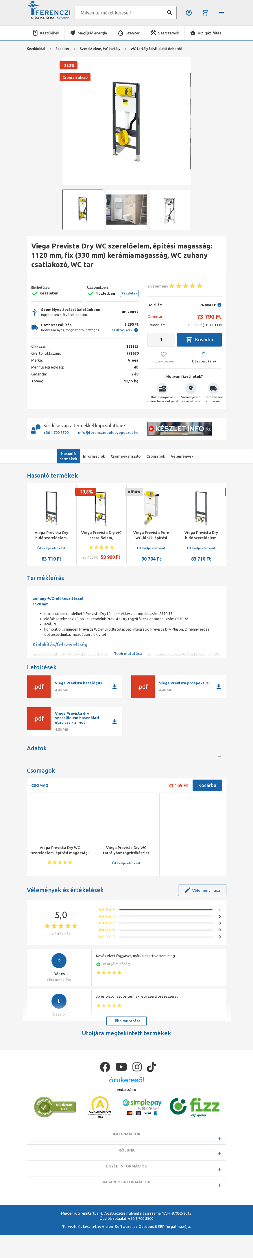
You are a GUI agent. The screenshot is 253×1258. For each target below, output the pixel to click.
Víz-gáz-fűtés (209, 33)
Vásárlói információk (126, 1219)
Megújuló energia (92, 33)
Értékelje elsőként (51, 548)
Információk (127, 1171)
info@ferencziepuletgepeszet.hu (108, 432)
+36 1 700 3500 (56, 432)
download (114, 686)
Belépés (188, 12)
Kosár (205, 12)
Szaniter (132, 33)
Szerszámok (168, 33)
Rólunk (127, 1187)
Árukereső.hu (126, 1127)
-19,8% (85, 491)
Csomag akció (75, 77)
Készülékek (49, 33)
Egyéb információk (126, 1203)
